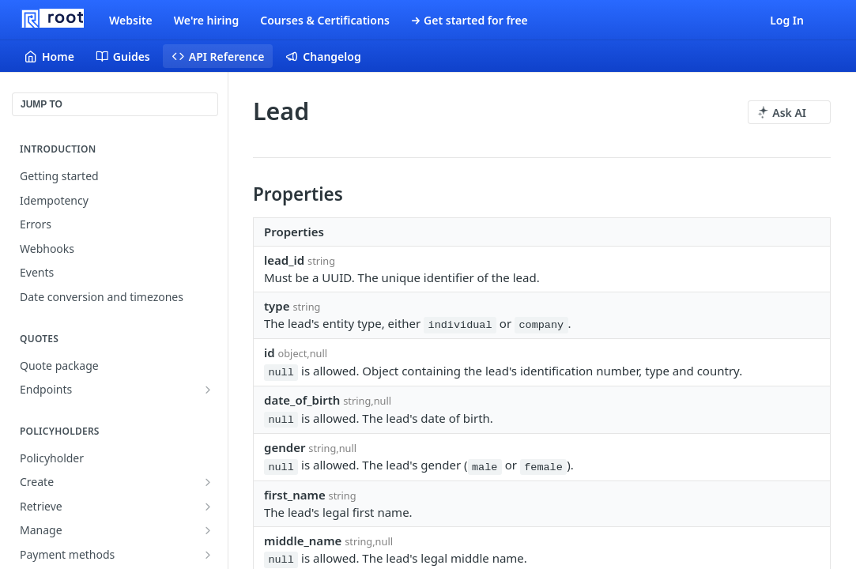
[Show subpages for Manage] (208, 530)
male (484, 467)
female (543, 467)
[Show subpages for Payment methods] (208, 554)
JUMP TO (41, 104)
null (280, 373)
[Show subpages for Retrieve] (208, 506)
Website (131, 20)
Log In (787, 20)
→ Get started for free (469, 20)
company (541, 325)
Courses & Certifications (325, 20)
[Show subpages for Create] (208, 482)
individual (460, 325)
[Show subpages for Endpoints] (208, 389)
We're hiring (206, 20)
